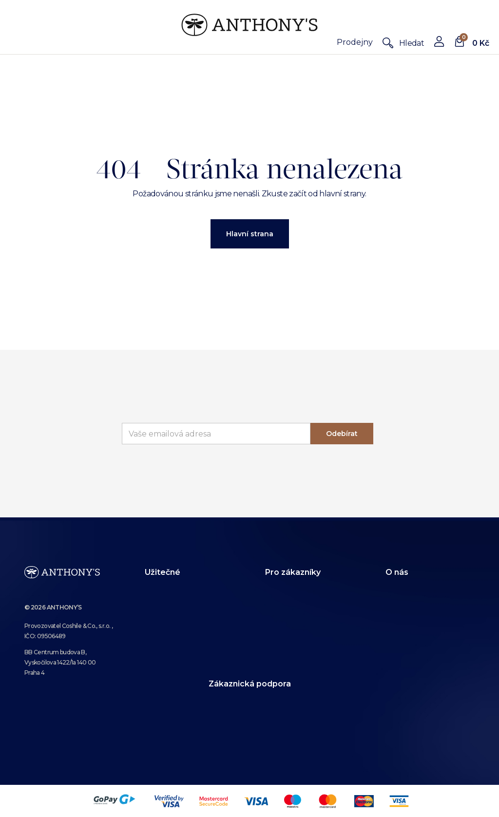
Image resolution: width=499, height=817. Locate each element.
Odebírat (341, 433)
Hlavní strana (250, 233)
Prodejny (355, 42)
